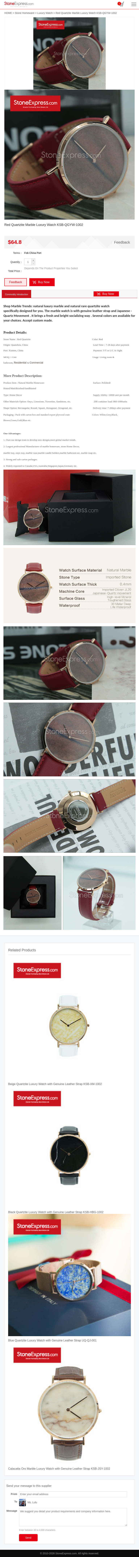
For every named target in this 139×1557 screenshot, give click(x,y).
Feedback (122, 242)
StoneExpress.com (66, 1553)
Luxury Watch (45, 13)
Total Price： (15, 271)
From (14, 1494)
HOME (8, 13)
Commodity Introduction (16, 294)
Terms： (17, 253)
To (15, 1501)
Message (12, 1510)
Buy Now (44, 282)
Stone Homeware (24, 13)
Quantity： (16, 262)
